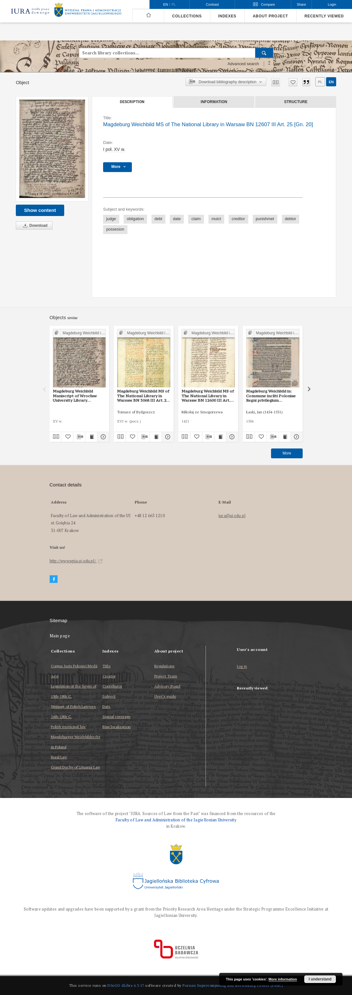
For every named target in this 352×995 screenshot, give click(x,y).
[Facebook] (54, 579)
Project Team (165, 676)
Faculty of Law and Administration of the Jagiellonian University (176, 820)
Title (106, 666)
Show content (40, 210)
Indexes (227, 16)
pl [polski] (174, 4)
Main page (60, 636)
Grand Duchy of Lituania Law (75, 767)
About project (270, 16)
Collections (186, 16)
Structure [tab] (295, 102)
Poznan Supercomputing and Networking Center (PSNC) (232, 985)
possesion (115, 229)
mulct (216, 219)
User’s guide (165, 696)
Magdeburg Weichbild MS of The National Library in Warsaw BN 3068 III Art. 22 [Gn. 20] (143, 396)
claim (196, 219)
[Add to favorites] (293, 82)
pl (320, 82)
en (331, 82)
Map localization (116, 726)
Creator (108, 676)
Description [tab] (132, 102)
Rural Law (59, 757)
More (286, 453)
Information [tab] (214, 102)
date (177, 219)
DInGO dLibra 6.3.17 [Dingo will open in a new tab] (126, 985)
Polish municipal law (68, 726)
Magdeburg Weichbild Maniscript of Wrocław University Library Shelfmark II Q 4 (75, 396)
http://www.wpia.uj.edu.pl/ (76, 561)
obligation (135, 219)
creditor (238, 219)
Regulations (164, 666)
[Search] (264, 53)
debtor (290, 219)
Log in (242, 666)
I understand (320, 979)
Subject (108, 696)
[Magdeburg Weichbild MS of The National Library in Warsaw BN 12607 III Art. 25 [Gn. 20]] (52, 149)
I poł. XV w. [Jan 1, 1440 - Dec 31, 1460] (114, 149)
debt (159, 219)
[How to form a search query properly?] (269, 64)
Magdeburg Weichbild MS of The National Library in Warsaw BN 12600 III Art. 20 (208, 396)
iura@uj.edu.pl (232, 515)
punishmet (265, 219)
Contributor (112, 686)
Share (301, 4)
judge (111, 219)
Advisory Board (167, 686)
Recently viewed (324, 16)
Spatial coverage (116, 716)
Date (106, 706)
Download (34, 226)
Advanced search (243, 64)
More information (283, 979)
